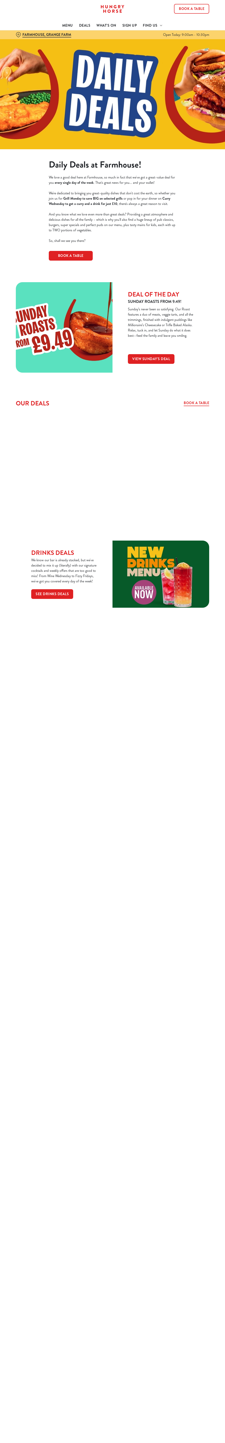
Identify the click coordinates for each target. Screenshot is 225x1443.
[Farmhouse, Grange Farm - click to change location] (43, 34)
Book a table (196, 402)
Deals (85, 25)
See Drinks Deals (52, 593)
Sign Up (129, 25)
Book (191, 9)
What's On (106, 25)
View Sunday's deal (151, 358)
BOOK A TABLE (70, 255)
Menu (67, 25)
